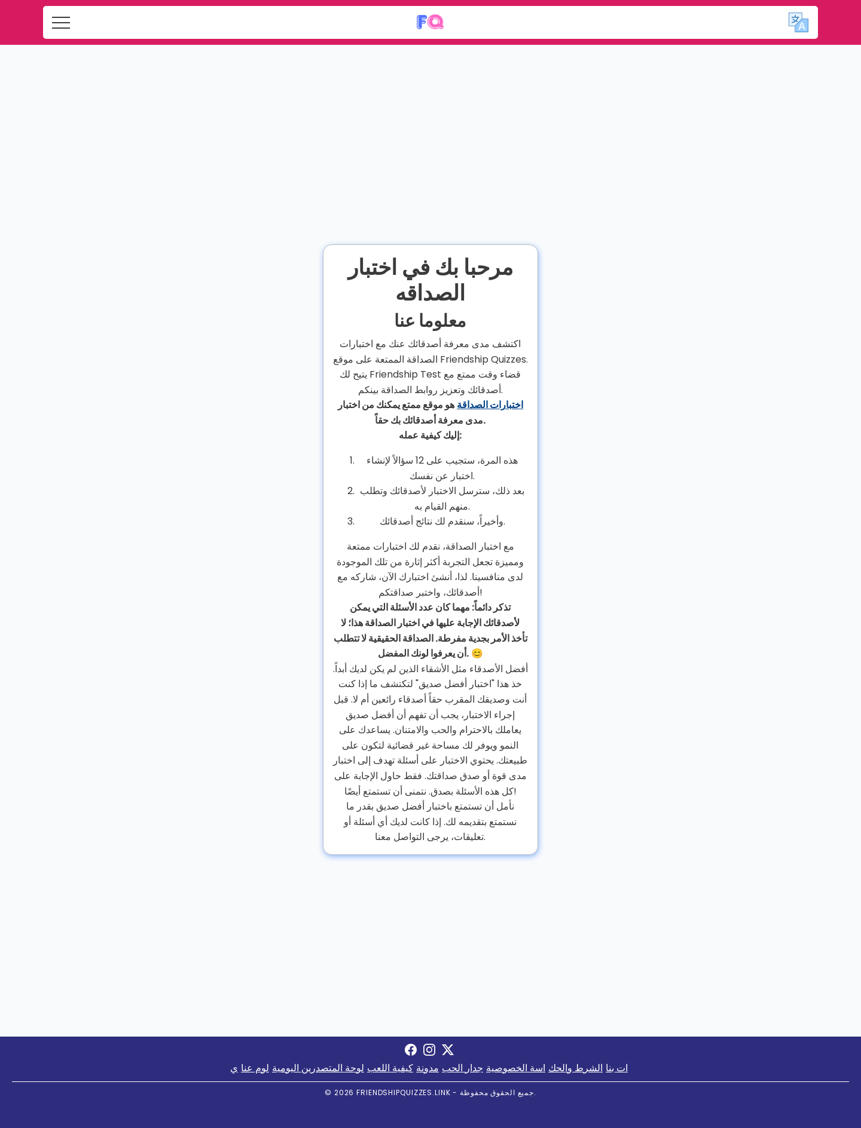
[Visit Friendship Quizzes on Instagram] (429, 1052)
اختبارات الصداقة (490, 405)
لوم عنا (255, 1068)
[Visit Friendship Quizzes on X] (448, 1052)
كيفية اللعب (390, 1068)
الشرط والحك (575, 1068)
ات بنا (617, 1068)
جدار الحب (462, 1068)
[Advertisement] (430, 134)
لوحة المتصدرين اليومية (318, 1068)
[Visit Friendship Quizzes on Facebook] (411, 1052)
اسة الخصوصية (515, 1068)
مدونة (427, 1068)
